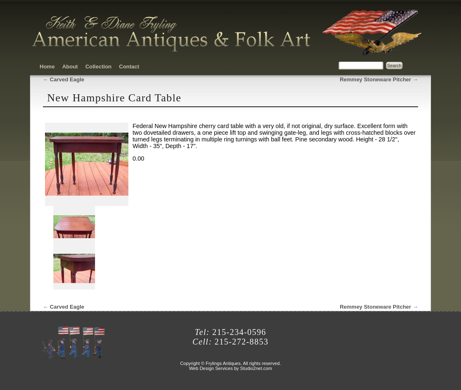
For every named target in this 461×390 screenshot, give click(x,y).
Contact (129, 66)
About (70, 66)
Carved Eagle (63, 79)
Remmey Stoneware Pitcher (379, 79)
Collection (98, 66)
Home (47, 66)
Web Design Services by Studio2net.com (230, 368)
